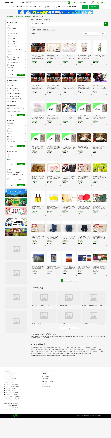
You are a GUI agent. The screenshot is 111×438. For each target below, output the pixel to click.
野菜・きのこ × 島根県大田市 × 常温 (39, 368)
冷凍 (10, 156)
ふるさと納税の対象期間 (11, 398)
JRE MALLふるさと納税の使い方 (13, 426)
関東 (10, 128)
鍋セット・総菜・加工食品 (15, 49)
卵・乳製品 (12, 38)
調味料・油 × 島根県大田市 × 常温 (94, 370)
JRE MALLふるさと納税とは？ (12, 424)
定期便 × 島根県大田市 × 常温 (53, 374)
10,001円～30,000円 (14, 88)
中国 (16, 16)
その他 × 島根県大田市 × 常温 (68, 374)
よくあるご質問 (45, 395)
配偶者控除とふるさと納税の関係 (13, 417)
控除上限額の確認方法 (10, 410)
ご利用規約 (44, 403)
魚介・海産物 (12, 27)
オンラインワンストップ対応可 (94, 34)
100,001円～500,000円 (14, 96)
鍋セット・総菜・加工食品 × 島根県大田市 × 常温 (61, 370)
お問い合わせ (45, 398)
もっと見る (68, 347)
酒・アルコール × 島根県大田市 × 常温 (74, 368)
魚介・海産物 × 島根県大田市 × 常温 (52, 366)
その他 (11, 70)
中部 (10, 131)
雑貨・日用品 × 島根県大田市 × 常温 (61, 372)
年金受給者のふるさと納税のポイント (14, 419)
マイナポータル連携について (12, 404)
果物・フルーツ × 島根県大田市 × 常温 (86, 366)
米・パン (11, 30)
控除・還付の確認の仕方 (11, 408)
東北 (10, 125)
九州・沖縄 (12, 141)
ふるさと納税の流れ (10, 394)
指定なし (11, 82)
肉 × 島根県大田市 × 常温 (37, 366)
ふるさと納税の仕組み (10, 396)
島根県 (21, 16)
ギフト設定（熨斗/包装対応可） (94, 31)
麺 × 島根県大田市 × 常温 (79, 370)
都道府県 (34, 32)
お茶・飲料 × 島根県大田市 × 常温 (92, 368)
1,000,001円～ (12, 101)
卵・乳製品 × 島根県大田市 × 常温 (56, 368)
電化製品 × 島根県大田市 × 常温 (38, 374)
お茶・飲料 (12, 43)
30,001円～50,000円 (14, 90)
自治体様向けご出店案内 (47, 401)
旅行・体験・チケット (14, 57)
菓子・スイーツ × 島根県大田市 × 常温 (40, 370)
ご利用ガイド (45, 393)
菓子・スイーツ (13, 46)
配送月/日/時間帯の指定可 (15, 172)
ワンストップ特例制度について (12, 406)
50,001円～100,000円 (14, 93)
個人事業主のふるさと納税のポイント (14, 415)
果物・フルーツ (13, 33)
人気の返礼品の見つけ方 (11, 428)
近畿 (10, 133)
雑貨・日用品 (12, 59)
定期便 (11, 67)
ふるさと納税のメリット (11, 400)
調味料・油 (12, 54)
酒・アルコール (13, 41)
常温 (10, 159)
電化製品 (11, 65)
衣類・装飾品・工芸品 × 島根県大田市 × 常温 (81, 372)
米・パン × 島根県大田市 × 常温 (69, 366)
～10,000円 (12, 85)
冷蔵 (10, 154)
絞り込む (21, 74)
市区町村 (34, 36)
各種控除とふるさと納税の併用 (12, 414)
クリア (11, 74)
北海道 (11, 123)
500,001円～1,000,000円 (15, 98)
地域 (33, 29)
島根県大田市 (28, 16)
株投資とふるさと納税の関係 (12, 412)
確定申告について (9, 402)
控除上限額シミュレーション (48, 390)
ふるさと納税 (10, 16)
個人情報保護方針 (46, 406)
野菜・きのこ (12, 35)
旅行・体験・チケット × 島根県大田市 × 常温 (41, 372)
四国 (10, 139)
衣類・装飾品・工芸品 (14, 62)
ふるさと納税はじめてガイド (12, 392)
